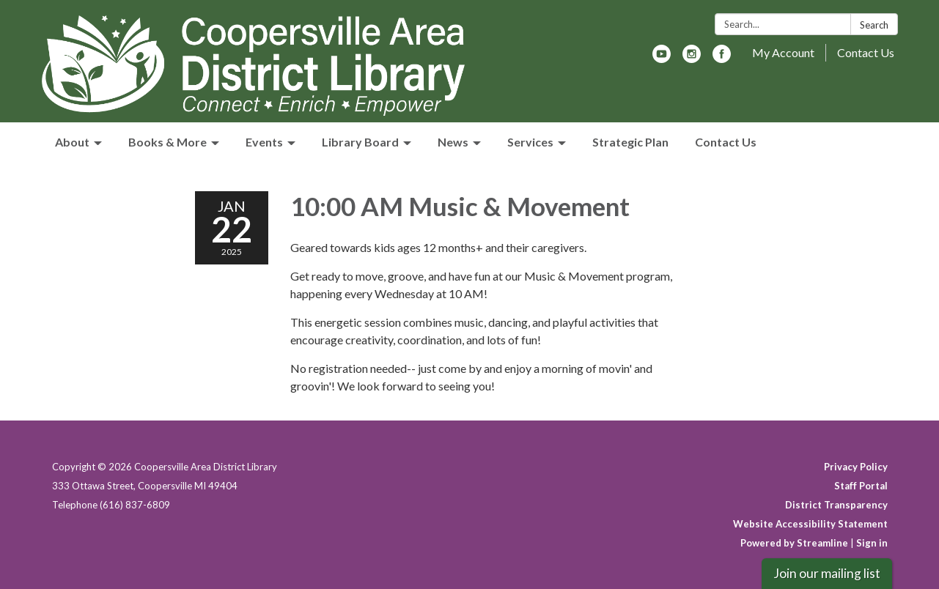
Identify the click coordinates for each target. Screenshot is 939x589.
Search (874, 25)
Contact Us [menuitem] (725, 142)
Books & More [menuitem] (167, 142)
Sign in (872, 543)
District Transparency (836, 505)
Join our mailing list (826, 573)
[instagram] (691, 58)
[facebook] (721, 58)
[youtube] (661, 58)
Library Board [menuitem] (360, 142)
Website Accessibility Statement (810, 524)
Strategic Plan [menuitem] (630, 142)
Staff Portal (861, 486)
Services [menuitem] (530, 142)
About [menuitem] (72, 142)
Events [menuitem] (264, 142)
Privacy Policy (856, 467)
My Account (783, 52)
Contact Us (865, 52)
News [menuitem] (453, 142)
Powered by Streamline (794, 543)
